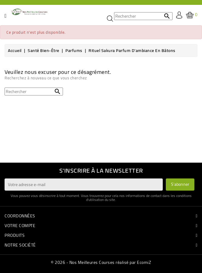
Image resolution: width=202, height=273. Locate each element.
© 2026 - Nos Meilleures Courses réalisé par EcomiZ (101, 262)
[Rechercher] (143, 16)
